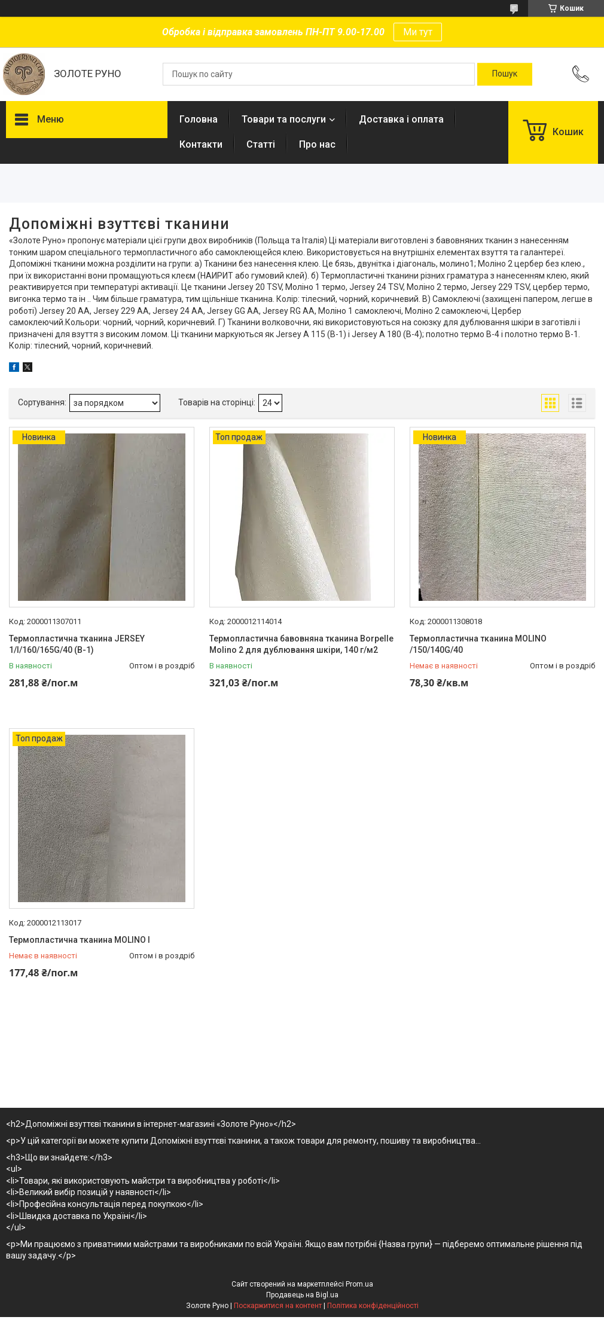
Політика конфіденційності (373, 1305)
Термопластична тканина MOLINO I (79, 940)
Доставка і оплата (401, 119)
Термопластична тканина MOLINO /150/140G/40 (478, 644)
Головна (198, 119)
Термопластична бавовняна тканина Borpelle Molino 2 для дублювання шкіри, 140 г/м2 (301, 644)
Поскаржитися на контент (278, 1305)
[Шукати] (504, 74)
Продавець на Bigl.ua (302, 1295)
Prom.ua (359, 1284)
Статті (260, 144)
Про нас (317, 144)
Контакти (200, 144)
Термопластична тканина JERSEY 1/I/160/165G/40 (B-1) (77, 644)
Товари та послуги (284, 119)
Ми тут (417, 32)
